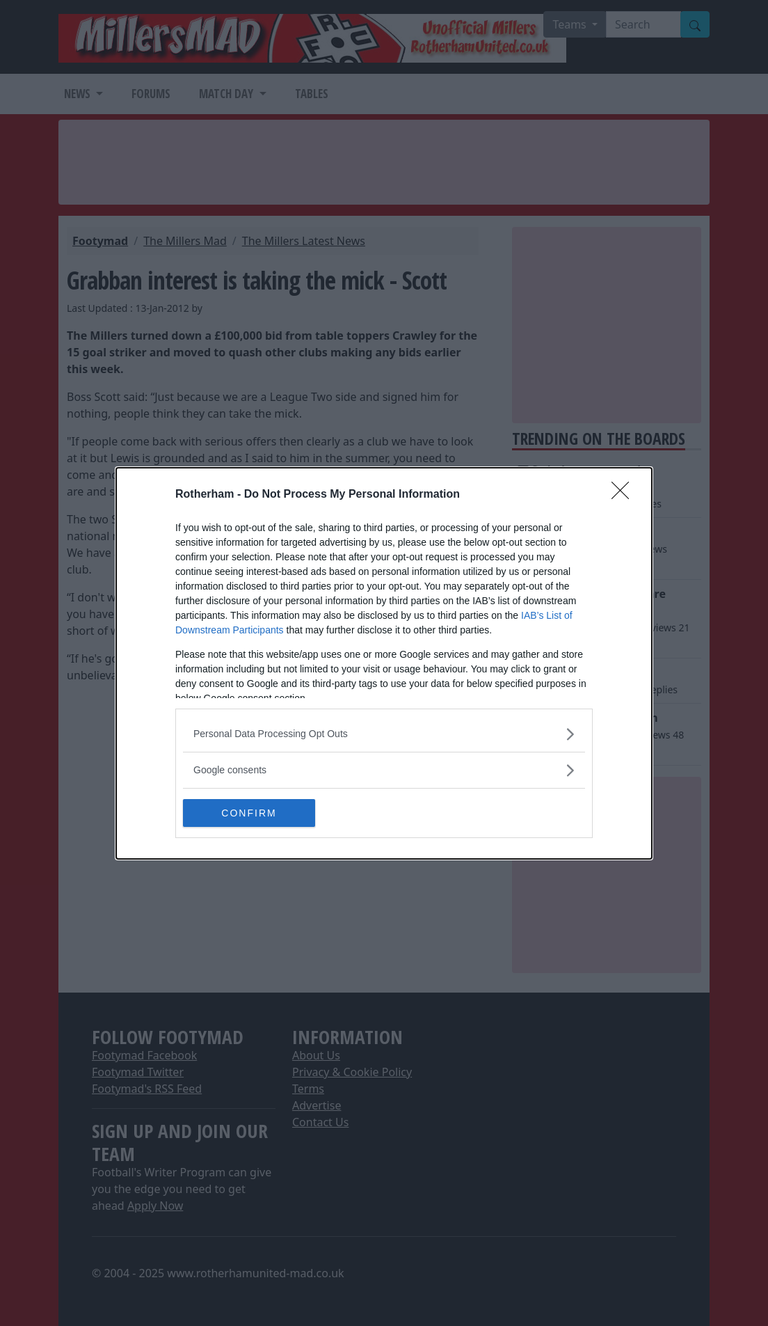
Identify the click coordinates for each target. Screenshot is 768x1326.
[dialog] (384, 663)
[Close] (624, 495)
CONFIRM (248, 812)
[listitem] (384, 734)
